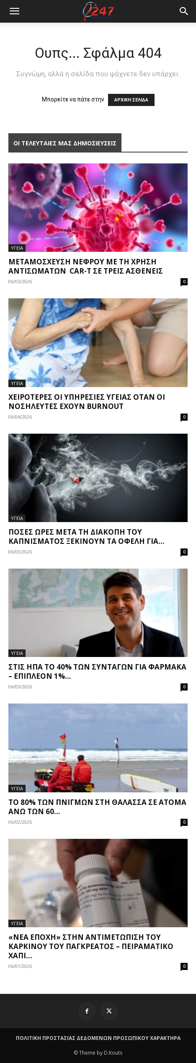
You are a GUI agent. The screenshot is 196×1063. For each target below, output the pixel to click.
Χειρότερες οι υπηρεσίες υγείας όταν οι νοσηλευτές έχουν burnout (86, 401)
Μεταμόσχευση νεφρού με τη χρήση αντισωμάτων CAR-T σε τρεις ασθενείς (85, 266)
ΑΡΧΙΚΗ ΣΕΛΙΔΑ (131, 100)
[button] (184, 11)
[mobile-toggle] (14, 11)
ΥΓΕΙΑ (17, 248)
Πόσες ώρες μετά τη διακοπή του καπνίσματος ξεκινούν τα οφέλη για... (86, 536)
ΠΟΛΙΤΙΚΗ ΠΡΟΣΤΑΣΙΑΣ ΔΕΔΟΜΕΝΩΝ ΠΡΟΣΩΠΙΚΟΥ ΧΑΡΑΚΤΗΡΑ (98, 1038)
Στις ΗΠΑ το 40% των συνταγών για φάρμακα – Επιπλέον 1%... (97, 671)
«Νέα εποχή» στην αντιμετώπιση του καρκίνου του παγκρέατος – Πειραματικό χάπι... (90, 946)
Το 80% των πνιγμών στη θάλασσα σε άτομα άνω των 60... (97, 806)
